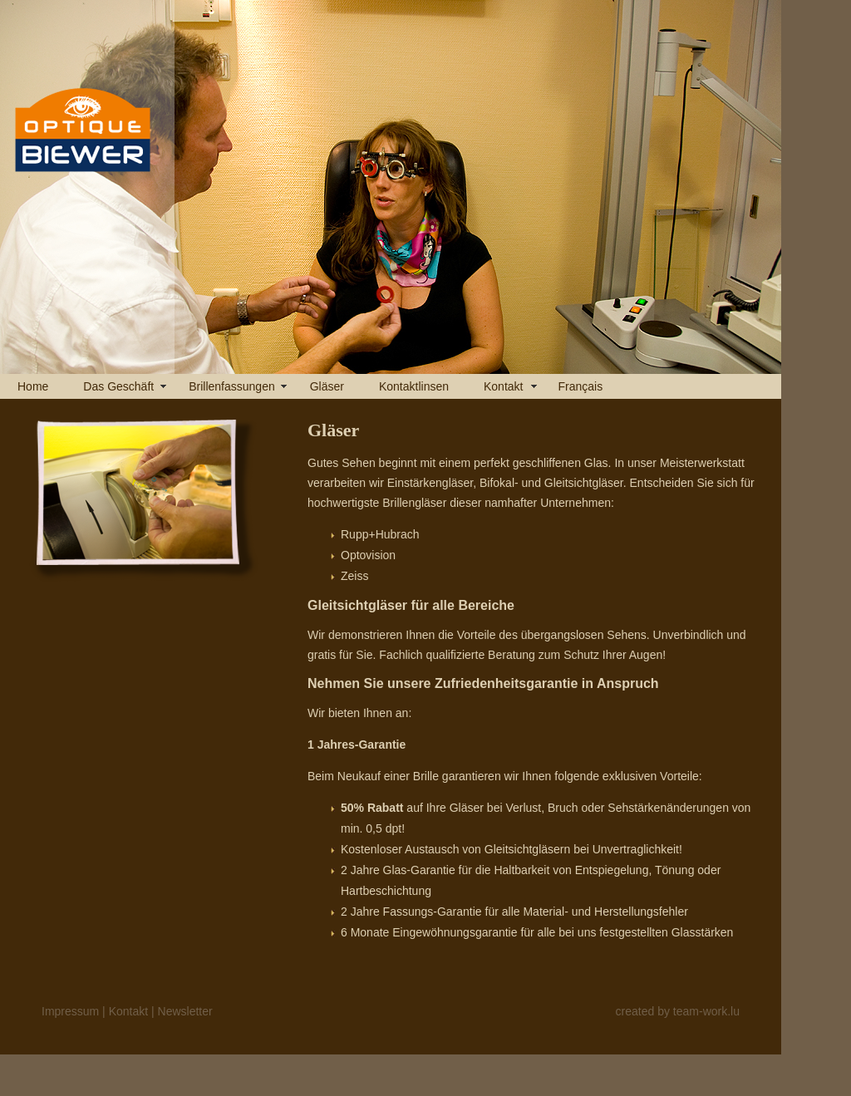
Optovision (368, 555)
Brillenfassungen (232, 386)
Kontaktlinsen (414, 386)
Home (32, 386)
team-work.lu (706, 1011)
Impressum (70, 1011)
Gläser (327, 386)
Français (580, 386)
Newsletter (185, 1011)
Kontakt (503, 386)
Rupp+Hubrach (380, 534)
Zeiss (354, 575)
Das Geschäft (118, 386)
